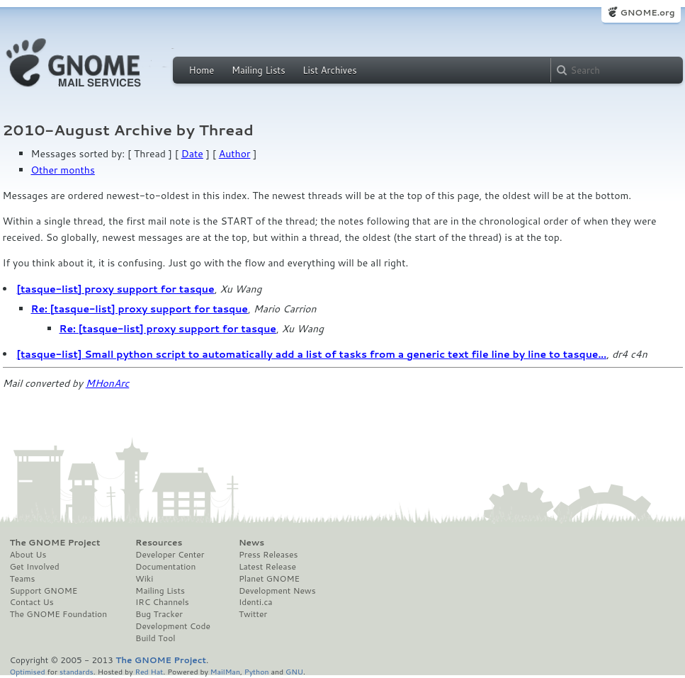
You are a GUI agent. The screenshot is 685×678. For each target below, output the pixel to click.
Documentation (165, 566)
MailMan (225, 671)
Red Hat (149, 671)
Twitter (253, 614)
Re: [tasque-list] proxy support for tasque (140, 309)
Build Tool (155, 638)
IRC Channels (162, 602)
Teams (22, 578)
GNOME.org (647, 12)
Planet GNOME (269, 578)
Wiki (144, 578)
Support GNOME (44, 591)
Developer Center (169, 554)
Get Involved (35, 566)
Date (192, 154)
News (251, 542)
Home (202, 70)
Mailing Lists (258, 70)
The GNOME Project (55, 542)
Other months (63, 170)
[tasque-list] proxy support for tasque (116, 289)
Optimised (27, 671)
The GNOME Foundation (59, 614)
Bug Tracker (159, 614)
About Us (28, 554)
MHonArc (108, 383)
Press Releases (268, 554)
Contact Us (32, 602)
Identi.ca (256, 602)
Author (235, 154)
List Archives (329, 70)
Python (256, 671)
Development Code (172, 626)
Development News (277, 591)
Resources (158, 542)
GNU (294, 671)
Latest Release (267, 566)
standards (77, 671)
